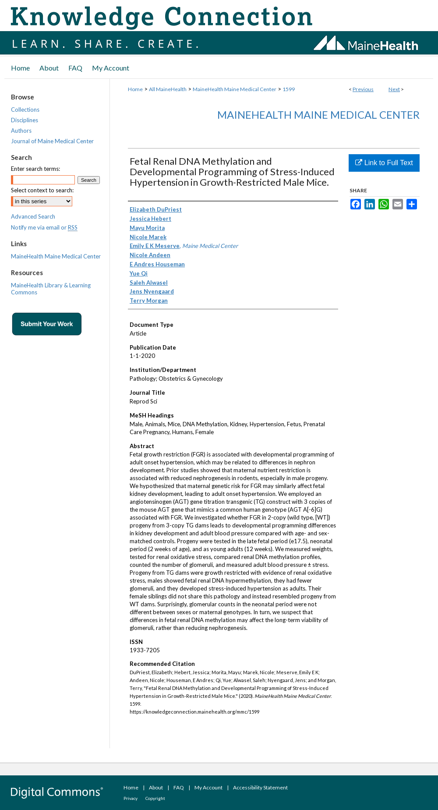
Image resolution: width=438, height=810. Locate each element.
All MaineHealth (168, 89)
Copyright (155, 798)
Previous (363, 89)
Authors (21, 130)
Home (135, 89)
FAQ (178, 787)
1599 (289, 89)
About (156, 787)
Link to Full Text (384, 162)
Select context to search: (42, 190)
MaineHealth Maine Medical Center (234, 89)
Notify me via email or (44, 227)
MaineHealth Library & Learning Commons (51, 289)
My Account (208, 787)
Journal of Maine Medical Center (52, 141)
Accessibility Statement (260, 787)
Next (394, 89)
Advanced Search (33, 216)
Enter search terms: (35, 168)
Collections (25, 109)
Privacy (131, 798)
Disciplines (24, 120)
